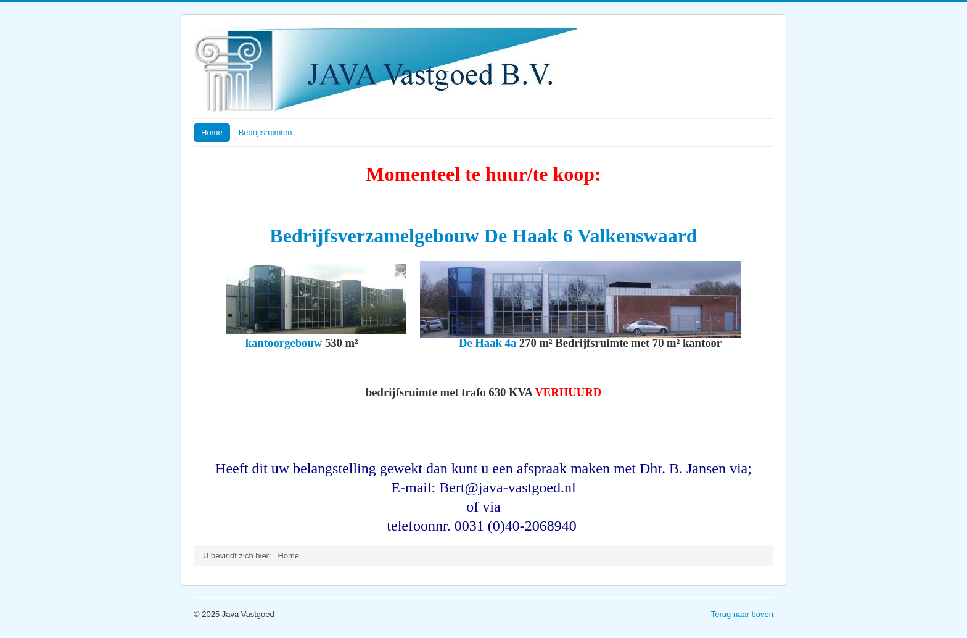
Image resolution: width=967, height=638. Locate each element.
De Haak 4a (487, 342)
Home (212, 132)
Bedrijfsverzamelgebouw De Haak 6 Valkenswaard (483, 236)
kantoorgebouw (283, 342)
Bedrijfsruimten (265, 132)
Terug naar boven (742, 614)
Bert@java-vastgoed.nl (507, 487)
